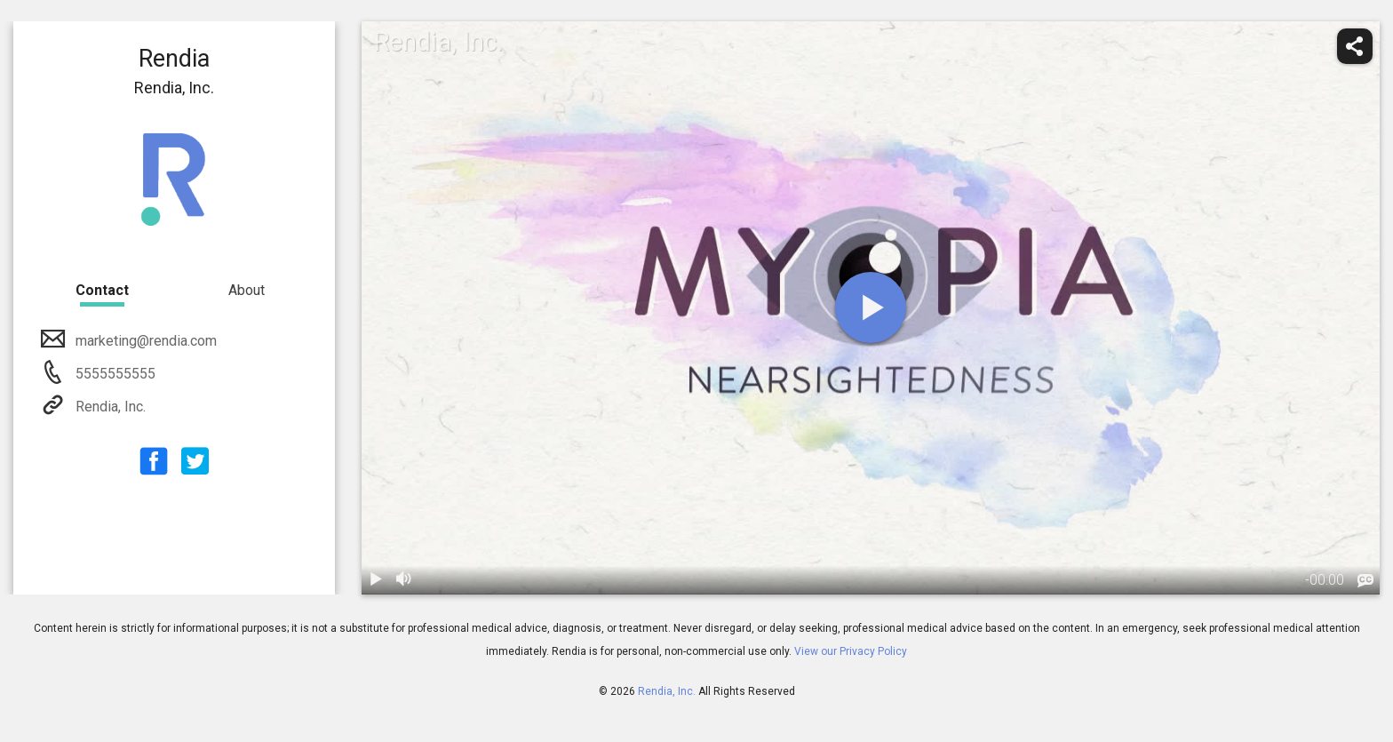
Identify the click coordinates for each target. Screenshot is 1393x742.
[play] (870, 307)
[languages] (1365, 581)
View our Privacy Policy (850, 651)
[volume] (404, 580)
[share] (1355, 46)
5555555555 (113, 373)
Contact (102, 290)
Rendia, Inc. (109, 406)
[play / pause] (376, 580)
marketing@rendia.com (144, 340)
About (246, 290)
